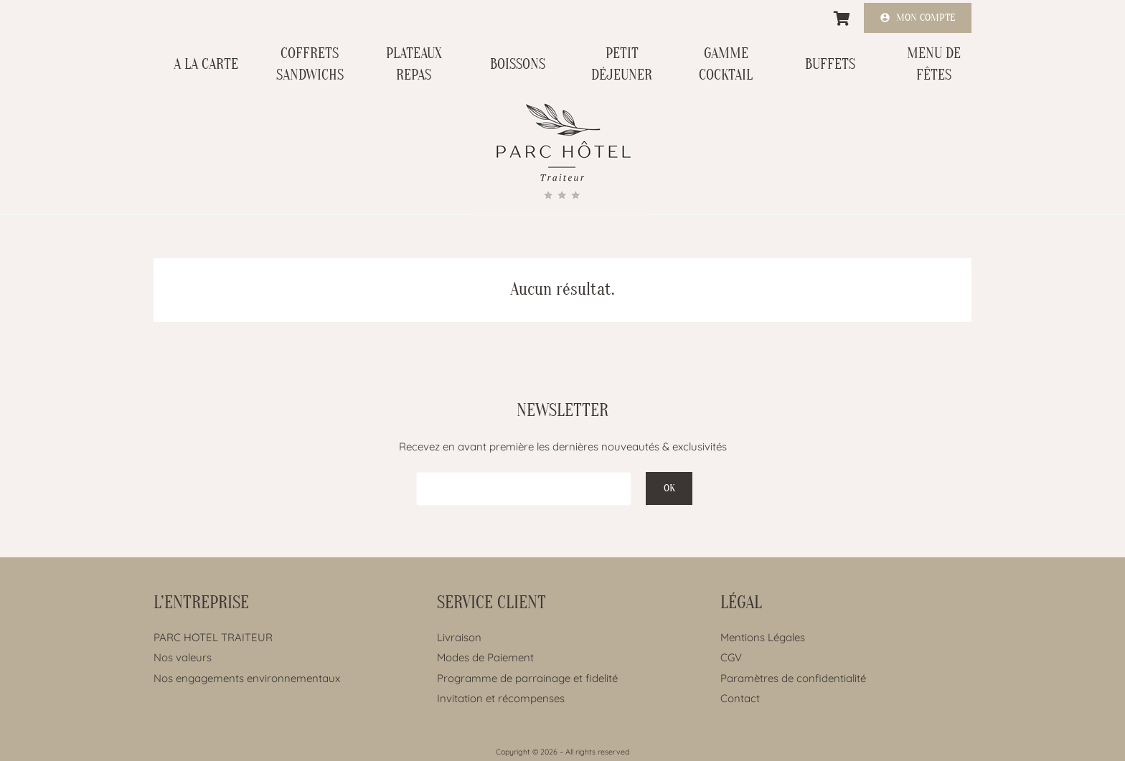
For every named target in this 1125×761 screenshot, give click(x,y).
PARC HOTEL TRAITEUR (213, 637)
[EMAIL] (523, 489)
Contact (740, 698)
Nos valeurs (183, 657)
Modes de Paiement (485, 657)
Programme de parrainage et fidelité (527, 678)
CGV (731, 657)
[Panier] (842, 19)
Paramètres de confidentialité (793, 678)
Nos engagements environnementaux (247, 678)
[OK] (669, 488)
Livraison (459, 637)
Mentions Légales (762, 637)
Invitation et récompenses (501, 698)
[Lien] (563, 154)
